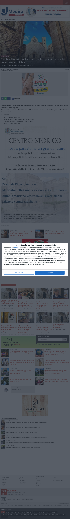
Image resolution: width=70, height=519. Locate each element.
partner (16, 247)
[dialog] (35, 259)
